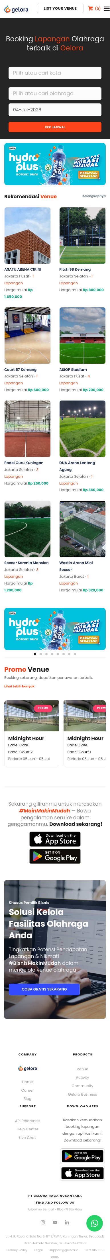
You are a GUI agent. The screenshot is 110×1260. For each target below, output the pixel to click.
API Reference (27, 1120)
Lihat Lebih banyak (19, 686)
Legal (38, 1250)
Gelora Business (82, 1094)
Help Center (27, 1129)
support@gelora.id (63, 1250)
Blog (28, 1098)
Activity (82, 1077)
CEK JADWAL (55, 127)
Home (27, 1081)
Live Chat (27, 1137)
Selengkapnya (94, 196)
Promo (43, 708)
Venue (82, 1069)
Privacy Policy (17, 1250)
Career (27, 1090)
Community (82, 1085)
